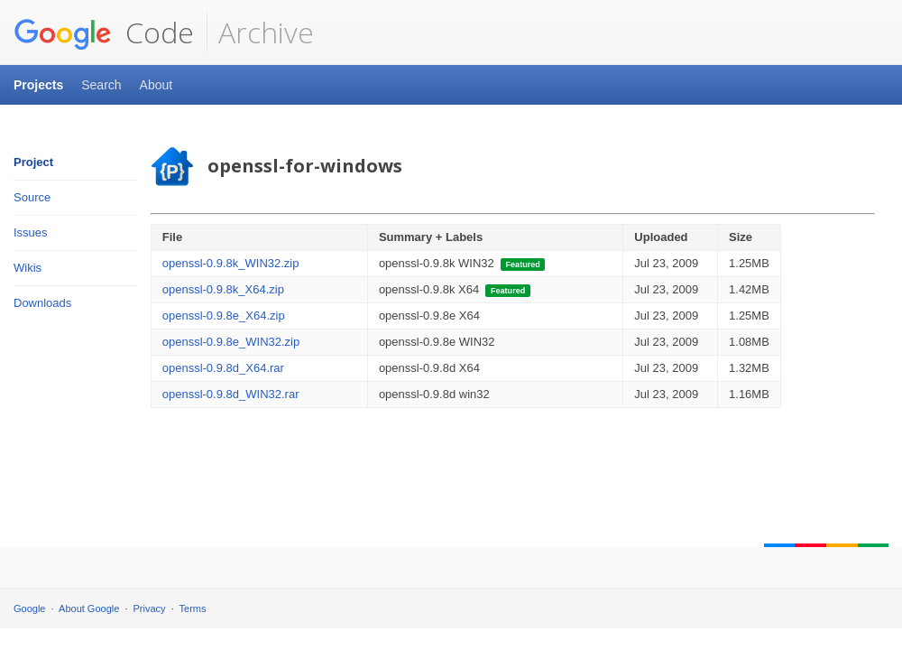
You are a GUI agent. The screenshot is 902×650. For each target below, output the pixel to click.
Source (32, 197)
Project (33, 162)
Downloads (42, 303)
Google (29, 608)
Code (104, 32)
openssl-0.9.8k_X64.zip (223, 289)
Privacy (149, 608)
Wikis (27, 267)
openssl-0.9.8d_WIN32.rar (230, 394)
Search (101, 85)
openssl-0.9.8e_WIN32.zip (230, 341)
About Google (89, 608)
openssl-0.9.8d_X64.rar (223, 368)
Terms (193, 608)
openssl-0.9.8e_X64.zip (223, 315)
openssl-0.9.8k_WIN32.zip (230, 263)
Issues (31, 232)
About (156, 85)
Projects (38, 85)
